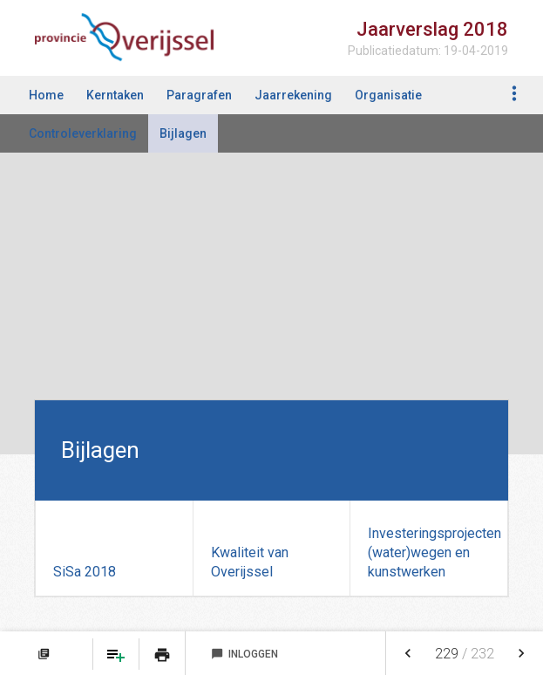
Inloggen (244, 654)
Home (46, 95)
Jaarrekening (293, 95)
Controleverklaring (83, 133)
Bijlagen (183, 133)
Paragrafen (199, 95)
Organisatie (388, 95)
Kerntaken (115, 95)
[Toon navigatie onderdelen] (515, 93)
